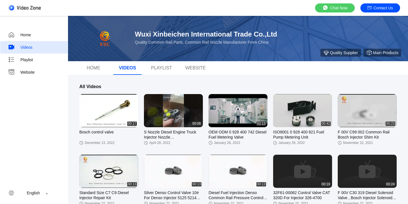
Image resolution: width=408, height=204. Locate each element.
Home (19, 34)
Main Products (382, 53)
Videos (20, 47)
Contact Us (380, 8)
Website (21, 72)
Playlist (20, 59)
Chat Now (334, 8)
